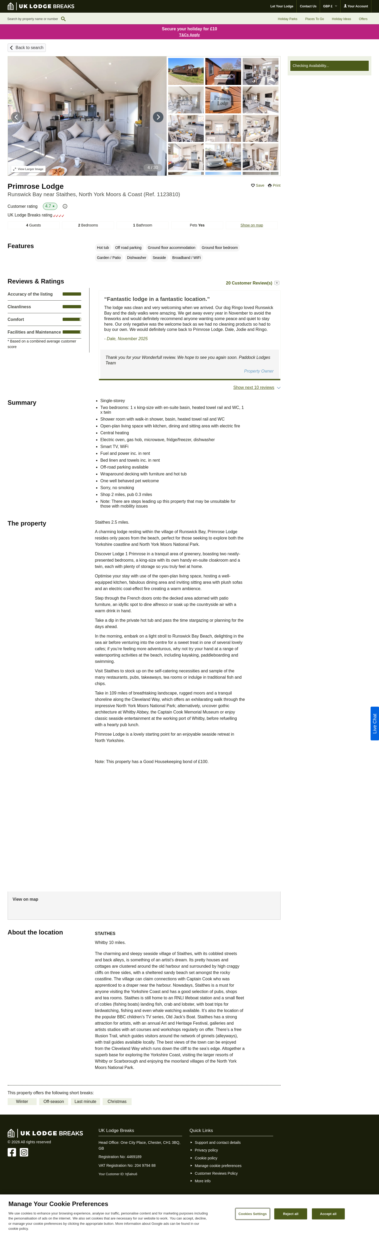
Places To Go (314, 19)
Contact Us (308, 6)
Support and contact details (218, 1142)
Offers (363, 19)
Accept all (328, 1214)
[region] (189, 1214)
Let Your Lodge (282, 6)
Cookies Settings (252, 1214)
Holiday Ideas (341, 19)
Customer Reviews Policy (216, 1173)
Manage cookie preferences (218, 1166)
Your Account (356, 6)
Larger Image (28, 169)
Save (260, 185)
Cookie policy (206, 1158)
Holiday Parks (287, 19)
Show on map (252, 225)
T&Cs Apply (189, 35)
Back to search (29, 47)
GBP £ (330, 6)
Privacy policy (206, 1150)
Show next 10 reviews (253, 387)
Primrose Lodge (36, 186)
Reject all (290, 1214)
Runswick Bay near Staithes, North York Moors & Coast (94, 194)
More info (203, 1181)
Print (277, 185)
